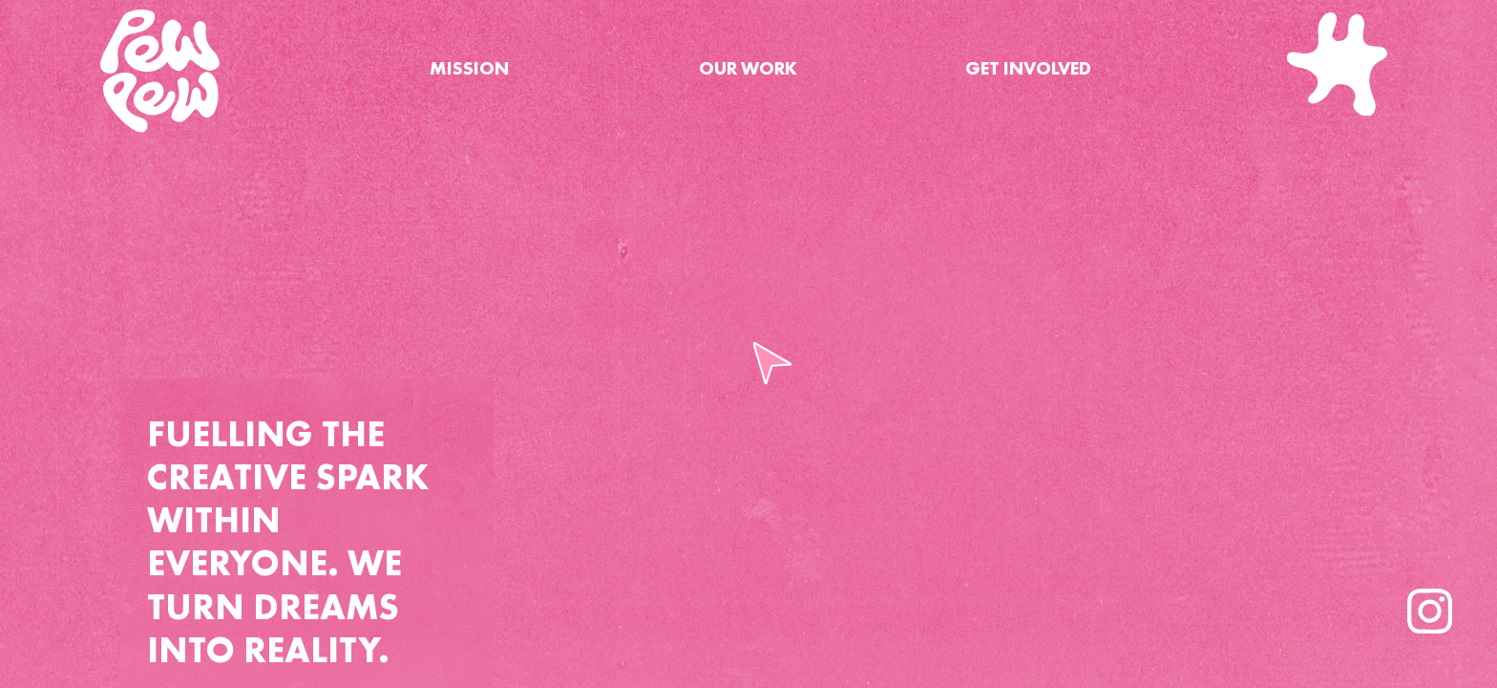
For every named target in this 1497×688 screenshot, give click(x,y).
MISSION (469, 68)
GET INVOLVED (1028, 68)
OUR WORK (748, 68)
